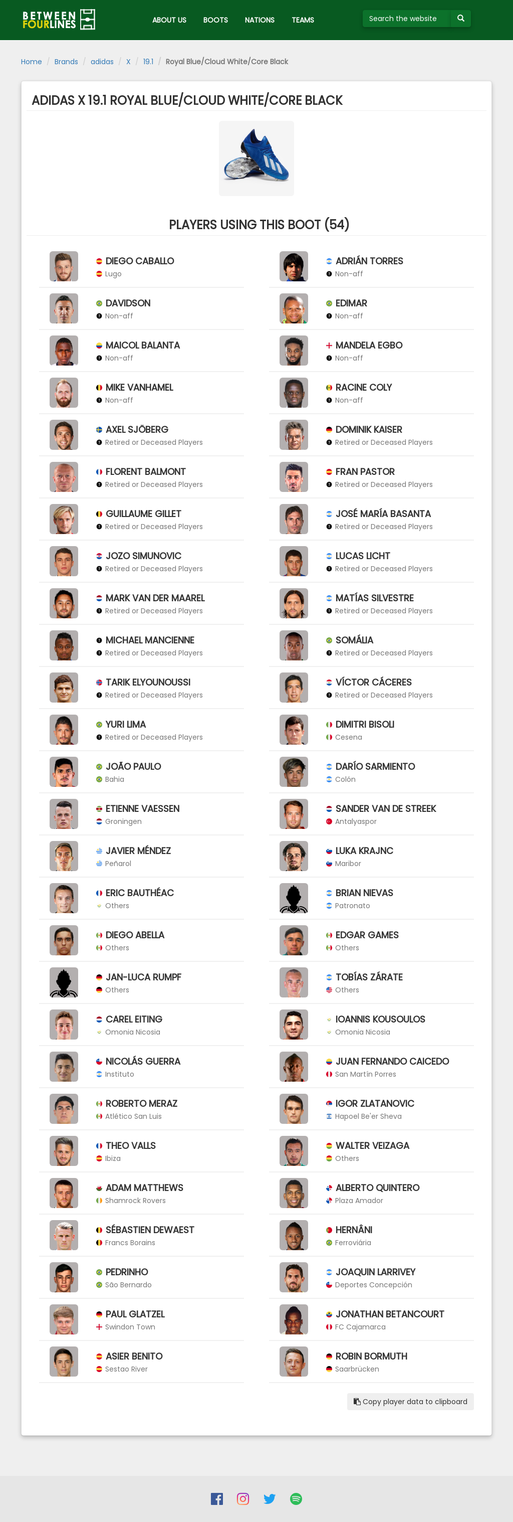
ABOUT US (169, 20)
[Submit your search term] (461, 18)
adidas (102, 62)
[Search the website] (407, 18)
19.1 (148, 62)
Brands (66, 62)
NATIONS (260, 20)
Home (31, 62)
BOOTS (215, 20)
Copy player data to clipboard (410, 1402)
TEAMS (303, 20)
